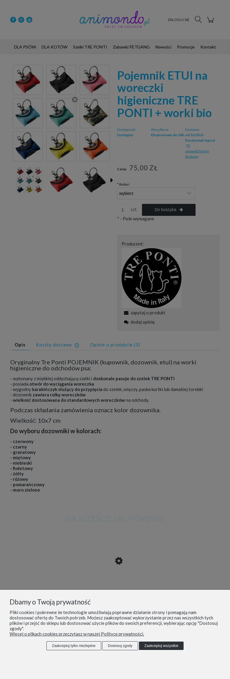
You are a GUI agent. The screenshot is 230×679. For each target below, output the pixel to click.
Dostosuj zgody (120, 646)
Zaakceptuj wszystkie (161, 646)
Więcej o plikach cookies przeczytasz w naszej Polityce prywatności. (77, 633)
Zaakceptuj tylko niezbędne (74, 646)
